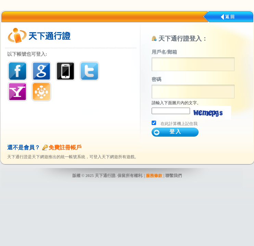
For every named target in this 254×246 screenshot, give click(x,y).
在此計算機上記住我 (179, 123)
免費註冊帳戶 (65, 147)
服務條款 (154, 175)
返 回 (229, 16)
